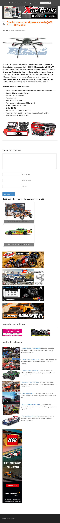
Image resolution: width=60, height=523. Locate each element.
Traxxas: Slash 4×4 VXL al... (30, 371)
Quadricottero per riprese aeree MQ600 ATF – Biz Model (29, 23)
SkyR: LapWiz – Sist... (29, 393)
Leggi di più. (32, 3)
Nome (26, 174)
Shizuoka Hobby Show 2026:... (31, 348)
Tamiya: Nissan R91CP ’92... (30, 416)
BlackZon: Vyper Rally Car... (30, 382)
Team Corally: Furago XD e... (31, 359)
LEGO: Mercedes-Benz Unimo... (32, 404)
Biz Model (11, 30)
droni (16, 30)
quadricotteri (21, 30)
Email (26, 180)
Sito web (24, 186)
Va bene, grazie (45, 3)
